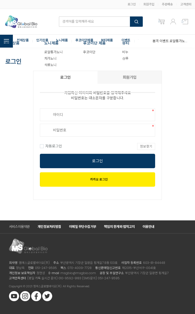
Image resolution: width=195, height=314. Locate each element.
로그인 (132, 4)
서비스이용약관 (19, 226)
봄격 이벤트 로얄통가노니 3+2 (170, 41)
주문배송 (167, 4)
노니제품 (64, 41)
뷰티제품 (111, 41)
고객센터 (185, 4)
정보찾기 (146, 146)
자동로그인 (51, 146)
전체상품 (23, 41)
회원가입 (148, 4)
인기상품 (43, 41)
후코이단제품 (88, 41)
